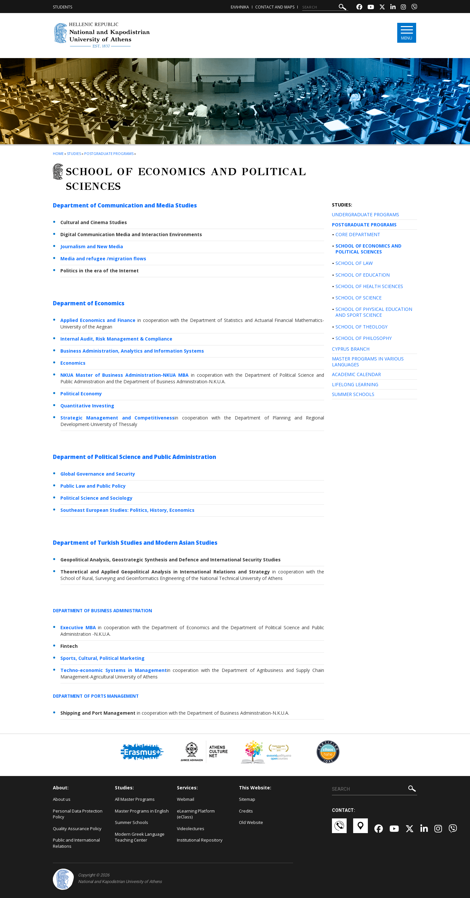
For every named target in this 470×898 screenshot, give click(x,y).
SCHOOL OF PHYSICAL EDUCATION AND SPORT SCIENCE (374, 312)
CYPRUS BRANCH (350, 349)
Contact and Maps (274, 7)
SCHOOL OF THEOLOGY (361, 327)
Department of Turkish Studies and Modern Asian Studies (135, 542)
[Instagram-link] (403, 7)
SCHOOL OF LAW (354, 263)
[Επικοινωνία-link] (339, 828)
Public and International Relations (76, 843)
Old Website (251, 822)
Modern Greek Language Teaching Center (139, 837)
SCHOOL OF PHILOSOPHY (364, 338)
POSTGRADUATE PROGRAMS (364, 224)
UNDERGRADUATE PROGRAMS (365, 214)
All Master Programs (135, 799)
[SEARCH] (325, 7)
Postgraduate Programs (108, 153)
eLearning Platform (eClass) (196, 814)
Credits (246, 811)
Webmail (185, 799)
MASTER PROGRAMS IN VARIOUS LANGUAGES (368, 362)
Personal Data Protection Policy (77, 814)
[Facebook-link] (359, 7)
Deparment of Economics (88, 303)
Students (62, 7)
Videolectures (190, 828)
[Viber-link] (414, 7)
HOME (58, 153)
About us (61, 799)
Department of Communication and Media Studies (125, 205)
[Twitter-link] (382, 7)
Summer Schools (131, 822)
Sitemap (247, 799)
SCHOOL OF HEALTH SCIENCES (369, 286)
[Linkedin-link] (393, 7)
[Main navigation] (406, 33)
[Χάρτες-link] (360, 828)
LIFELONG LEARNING (355, 384)
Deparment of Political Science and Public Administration (134, 457)
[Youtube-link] (371, 7)
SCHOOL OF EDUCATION (363, 275)
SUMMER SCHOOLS (353, 394)
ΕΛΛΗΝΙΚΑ (240, 7)
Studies (74, 153)
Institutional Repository (200, 840)
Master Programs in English (142, 811)
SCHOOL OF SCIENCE (359, 298)
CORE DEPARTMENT (358, 234)
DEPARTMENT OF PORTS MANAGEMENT (98, 696)
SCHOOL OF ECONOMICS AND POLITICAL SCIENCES (368, 249)
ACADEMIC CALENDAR (356, 374)
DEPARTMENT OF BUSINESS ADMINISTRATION (104, 610)
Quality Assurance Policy (77, 828)
